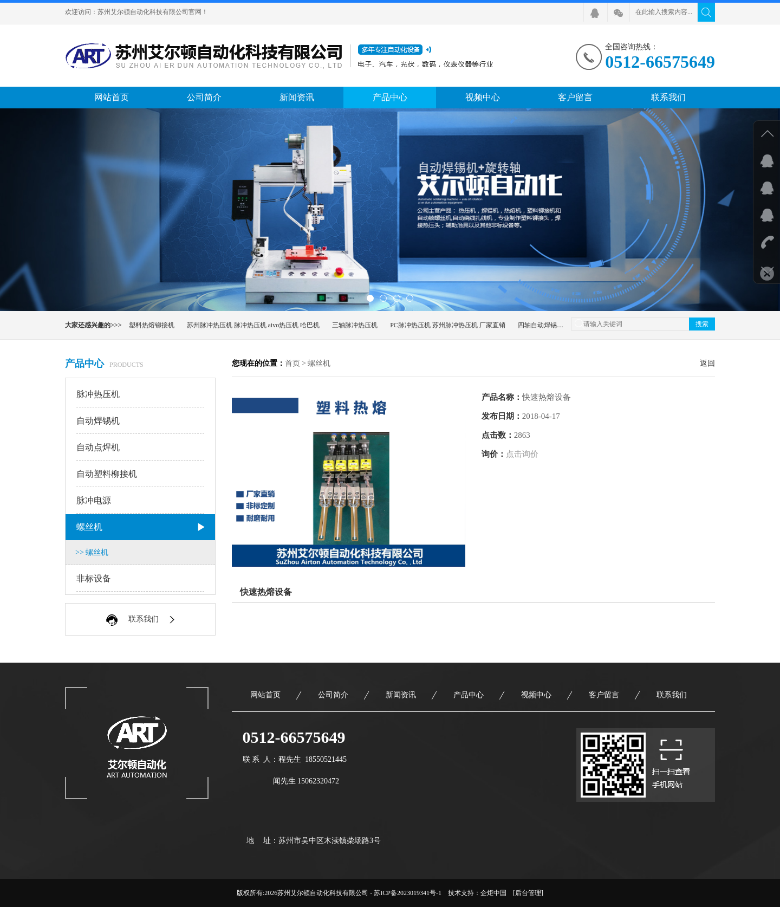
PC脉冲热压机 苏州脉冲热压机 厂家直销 (447, 325)
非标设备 (140, 579)
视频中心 (482, 97)
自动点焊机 (140, 448)
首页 (292, 363)
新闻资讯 (297, 97)
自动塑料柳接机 (140, 474)
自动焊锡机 (140, 421)
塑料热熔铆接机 (151, 325)
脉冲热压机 (140, 394)
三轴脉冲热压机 (355, 325)
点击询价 (522, 454)
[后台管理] (528, 893)
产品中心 (390, 97)
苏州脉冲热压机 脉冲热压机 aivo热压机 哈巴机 (253, 325)
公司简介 (204, 97)
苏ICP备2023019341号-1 (407, 893)
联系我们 (668, 97)
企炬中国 (493, 893)
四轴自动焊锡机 (540, 325)
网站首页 (111, 97)
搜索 (702, 324)
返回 (707, 363)
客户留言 (575, 97)
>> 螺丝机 (91, 552)
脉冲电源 (140, 501)
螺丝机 (140, 527)
